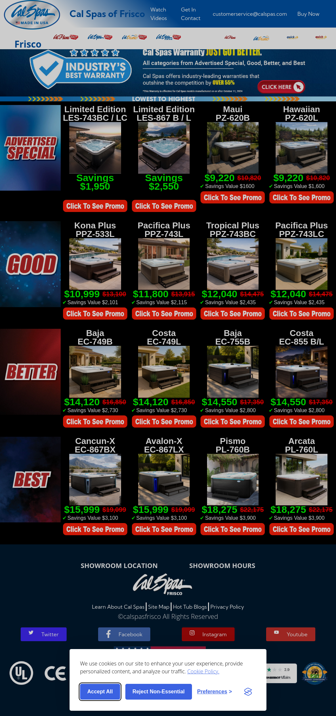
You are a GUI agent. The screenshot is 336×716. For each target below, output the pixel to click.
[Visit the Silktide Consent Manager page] (248, 692)
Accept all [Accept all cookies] (100, 691)
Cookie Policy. (203, 671)
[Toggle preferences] (214, 691)
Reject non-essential (159, 691)
